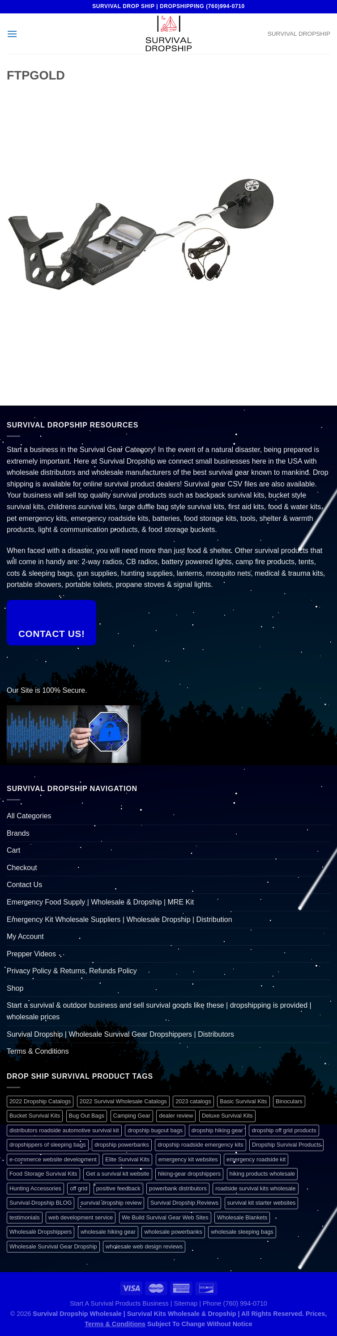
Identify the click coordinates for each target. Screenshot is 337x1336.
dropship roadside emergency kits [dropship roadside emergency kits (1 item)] (200, 1144)
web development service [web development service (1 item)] (80, 1217)
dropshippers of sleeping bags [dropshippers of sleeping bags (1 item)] (47, 1144)
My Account (25, 936)
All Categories (29, 816)
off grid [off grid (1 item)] (78, 1188)
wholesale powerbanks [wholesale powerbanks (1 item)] (173, 1231)
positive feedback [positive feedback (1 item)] (118, 1188)
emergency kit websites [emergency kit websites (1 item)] (188, 1159)
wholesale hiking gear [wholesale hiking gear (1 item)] (108, 1231)
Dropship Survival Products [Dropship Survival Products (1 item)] (286, 1144)
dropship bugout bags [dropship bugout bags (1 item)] (155, 1130)
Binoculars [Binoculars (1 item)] (289, 1101)
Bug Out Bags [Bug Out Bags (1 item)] (87, 1115)
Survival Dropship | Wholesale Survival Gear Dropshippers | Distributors (120, 1034)
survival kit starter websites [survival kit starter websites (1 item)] (261, 1202)
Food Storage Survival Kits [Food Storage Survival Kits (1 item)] (43, 1173)
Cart (13, 850)
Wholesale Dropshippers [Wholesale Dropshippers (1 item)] (40, 1231)
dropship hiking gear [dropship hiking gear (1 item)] (217, 1130)
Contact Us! (51, 633)
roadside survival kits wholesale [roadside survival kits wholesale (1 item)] (255, 1188)
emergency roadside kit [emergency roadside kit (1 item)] (256, 1159)
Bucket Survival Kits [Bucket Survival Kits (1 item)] (34, 1115)
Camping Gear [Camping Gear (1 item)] (131, 1115)
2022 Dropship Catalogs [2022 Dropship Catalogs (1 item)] (40, 1101)
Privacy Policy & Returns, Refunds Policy (72, 971)
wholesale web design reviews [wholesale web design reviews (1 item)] (144, 1246)
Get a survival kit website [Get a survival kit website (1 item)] (117, 1173)
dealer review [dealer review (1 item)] (176, 1115)
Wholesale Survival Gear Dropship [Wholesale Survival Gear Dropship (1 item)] (53, 1246)
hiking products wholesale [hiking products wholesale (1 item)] (262, 1173)
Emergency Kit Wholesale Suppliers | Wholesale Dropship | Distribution (119, 919)
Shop (15, 988)
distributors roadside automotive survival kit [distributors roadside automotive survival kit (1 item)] (64, 1130)
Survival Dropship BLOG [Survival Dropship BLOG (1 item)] (40, 1202)
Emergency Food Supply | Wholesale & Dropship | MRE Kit (100, 902)
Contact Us (24, 884)
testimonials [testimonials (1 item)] (24, 1217)
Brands (18, 833)
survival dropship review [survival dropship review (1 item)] (111, 1202)
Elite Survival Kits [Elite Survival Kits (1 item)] (127, 1159)
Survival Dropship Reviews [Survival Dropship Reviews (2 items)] (184, 1202)
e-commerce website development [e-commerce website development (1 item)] (53, 1159)
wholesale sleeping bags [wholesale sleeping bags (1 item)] (242, 1231)
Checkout (22, 867)
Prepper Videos (31, 954)
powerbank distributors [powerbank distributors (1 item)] (178, 1188)
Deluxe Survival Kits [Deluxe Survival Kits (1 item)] (227, 1115)
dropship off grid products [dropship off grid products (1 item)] (284, 1130)
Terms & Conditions (38, 1051)
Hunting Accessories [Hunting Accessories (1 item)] (35, 1188)
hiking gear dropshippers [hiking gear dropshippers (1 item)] (189, 1173)
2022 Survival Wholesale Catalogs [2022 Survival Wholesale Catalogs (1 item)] (123, 1101)
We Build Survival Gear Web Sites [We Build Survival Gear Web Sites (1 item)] (165, 1217)
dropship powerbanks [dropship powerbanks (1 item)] (121, 1144)
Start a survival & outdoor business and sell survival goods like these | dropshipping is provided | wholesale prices (159, 1011)
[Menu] (12, 34)
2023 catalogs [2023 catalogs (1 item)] (193, 1101)
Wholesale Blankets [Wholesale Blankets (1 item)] (242, 1217)
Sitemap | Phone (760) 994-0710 (220, 1303)
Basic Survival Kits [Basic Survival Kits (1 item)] (243, 1101)
